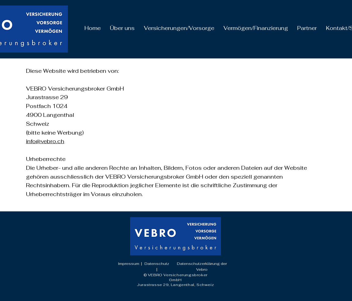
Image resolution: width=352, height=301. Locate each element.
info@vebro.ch (45, 141)
